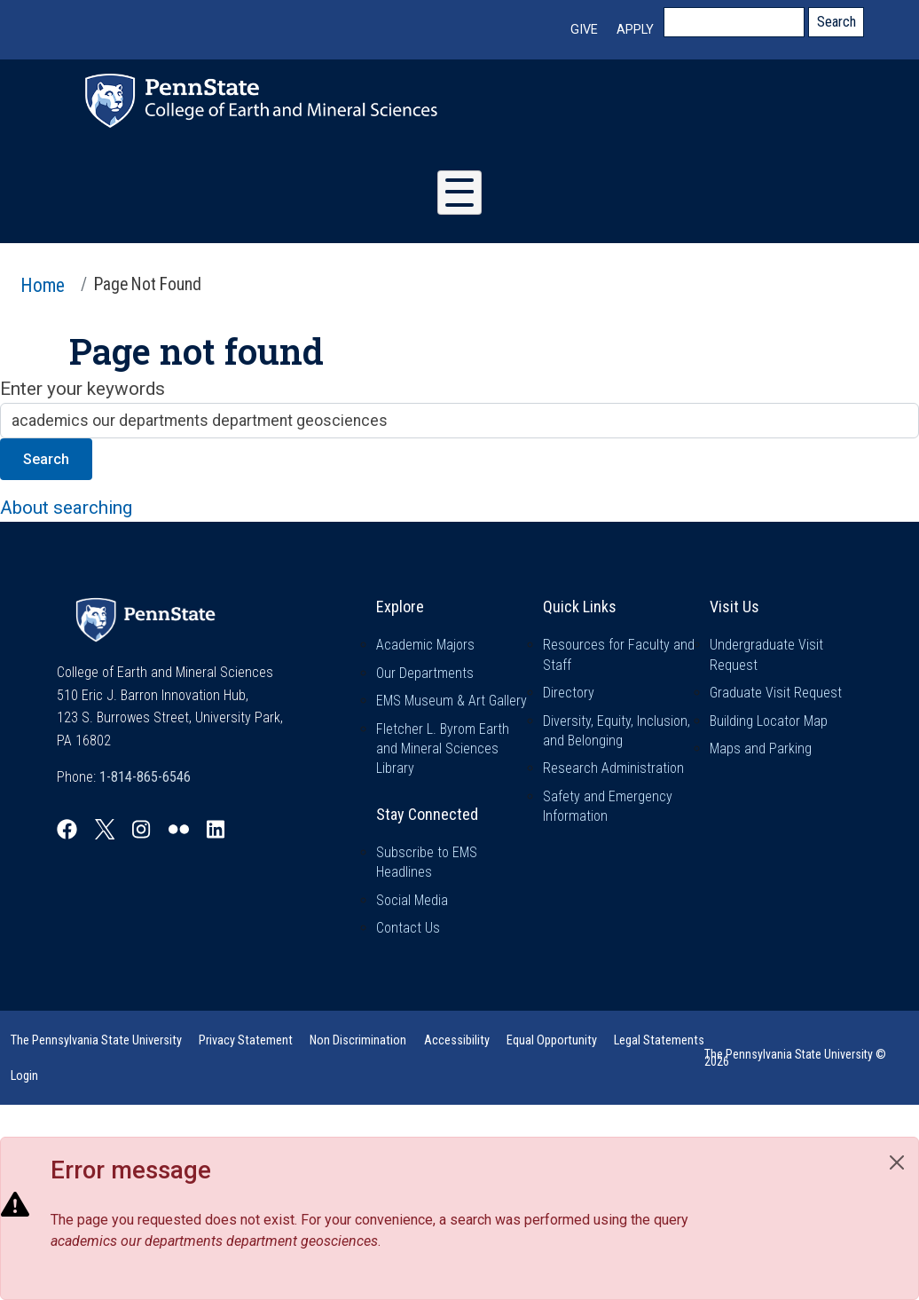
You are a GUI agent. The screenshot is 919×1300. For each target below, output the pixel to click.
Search (836, 21)
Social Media (412, 900)
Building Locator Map (769, 721)
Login (24, 1075)
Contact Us (408, 927)
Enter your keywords (82, 388)
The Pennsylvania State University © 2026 (795, 1058)
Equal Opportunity (552, 1040)
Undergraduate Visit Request (766, 654)
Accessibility (457, 1040)
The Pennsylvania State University (96, 1040)
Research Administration (613, 768)
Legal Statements (659, 1040)
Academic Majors (425, 644)
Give (584, 29)
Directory (568, 692)
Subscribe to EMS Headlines (426, 862)
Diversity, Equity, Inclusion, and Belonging (616, 731)
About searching (66, 507)
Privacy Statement (246, 1040)
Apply (635, 29)
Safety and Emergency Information (607, 806)
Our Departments (425, 673)
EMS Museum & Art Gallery (451, 700)
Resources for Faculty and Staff (619, 654)
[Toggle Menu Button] (459, 192)
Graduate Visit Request (776, 692)
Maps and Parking (761, 748)
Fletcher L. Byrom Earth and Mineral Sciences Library (442, 749)
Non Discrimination (358, 1040)
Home (42, 285)
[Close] (897, 1162)
